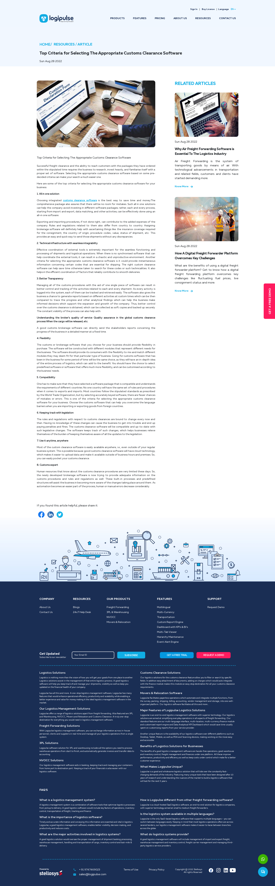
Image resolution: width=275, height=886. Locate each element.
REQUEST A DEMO (213, 655)
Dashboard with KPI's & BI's (172, 627)
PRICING (160, 18)
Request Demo (216, 607)
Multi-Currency (165, 612)
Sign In (193, 9)
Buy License (208, 9)
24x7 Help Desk (82, 612)
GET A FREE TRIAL (177, 655)
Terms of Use (130, 869)
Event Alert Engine (168, 642)
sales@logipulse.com (89, 874)
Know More (184, 186)
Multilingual (163, 607)
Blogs (76, 607)
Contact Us (46, 612)
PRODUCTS (117, 18)
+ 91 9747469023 (86, 869)
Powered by (44, 869)
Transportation (166, 617)
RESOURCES (203, 18)
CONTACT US (227, 18)
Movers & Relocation (119, 622)
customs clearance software (80, 200)
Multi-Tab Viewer (167, 632)
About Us (44, 607)
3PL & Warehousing (118, 612)
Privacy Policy (156, 869)
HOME (44, 44)
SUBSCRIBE (131, 655)
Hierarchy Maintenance (170, 637)
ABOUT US (180, 18)
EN (232, 9)
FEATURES (139, 18)
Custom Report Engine (170, 622)
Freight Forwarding (118, 607)
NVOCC (111, 617)
